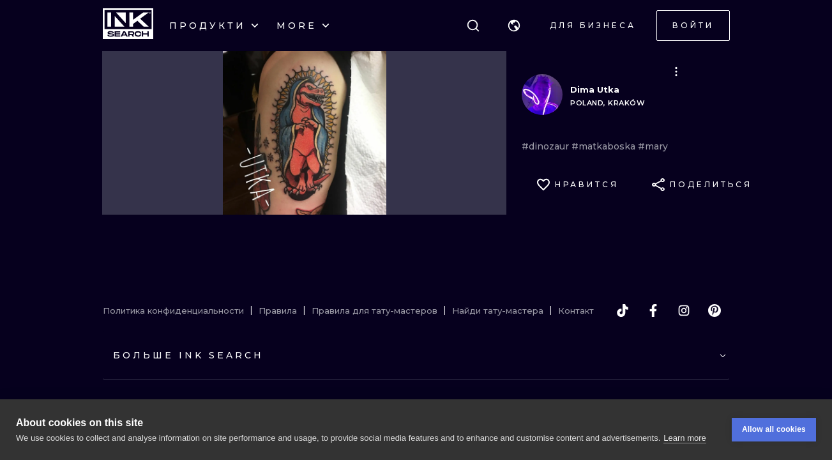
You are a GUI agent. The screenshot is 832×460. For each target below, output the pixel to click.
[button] (514, 25)
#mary (653, 146)
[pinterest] (714, 310)
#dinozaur (546, 146)
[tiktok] (622, 310)
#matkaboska (604, 146)
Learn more (684, 438)
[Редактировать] (676, 71)
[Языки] (514, 25)
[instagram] (684, 310)
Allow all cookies (774, 429)
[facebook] (653, 310)
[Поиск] (473, 25)
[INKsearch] (128, 25)
